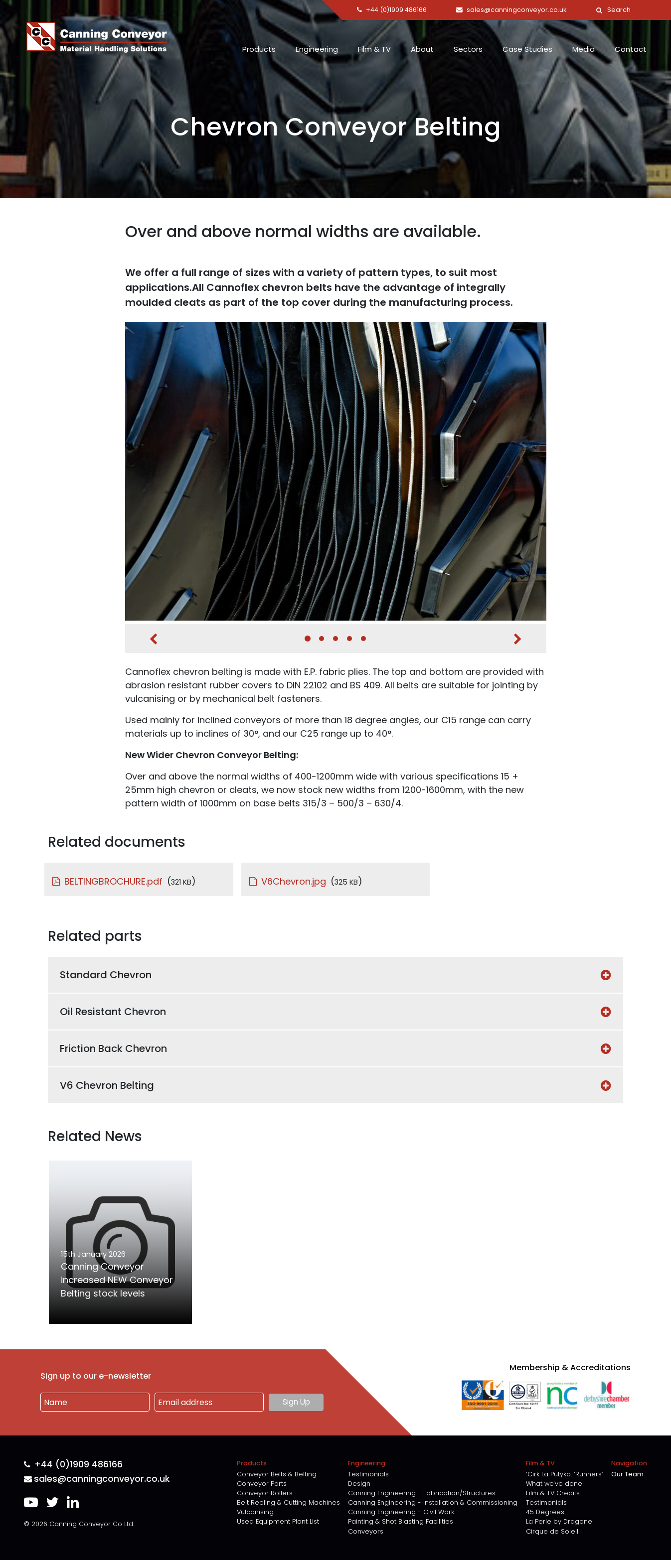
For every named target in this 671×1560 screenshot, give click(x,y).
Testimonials (368, 1474)
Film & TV (374, 49)
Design (359, 1483)
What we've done (554, 1483)
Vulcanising (255, 1512)
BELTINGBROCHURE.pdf (113, 881)
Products (259, 49)
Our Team (627, 1474)
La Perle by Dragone (559, 1521)
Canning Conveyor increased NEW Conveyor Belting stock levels (117, 1280)
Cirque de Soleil (552, 1531)
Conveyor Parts (262, 1483)
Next (517, 639)
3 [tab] (335, 638)
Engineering (317, 49)
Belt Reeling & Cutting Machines (288, 1502)
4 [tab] (349, 638)
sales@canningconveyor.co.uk (96, 1479)
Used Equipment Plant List (278, 1521)
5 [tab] (363, 638)
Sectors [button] (468, 49)
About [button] (422, 49)
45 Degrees (545, 1512)
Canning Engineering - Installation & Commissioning (432, 1502)
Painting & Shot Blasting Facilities (400, 1521)
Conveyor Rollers (265, 1493)
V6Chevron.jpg (293, 881)
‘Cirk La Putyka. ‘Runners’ (564, 1474)
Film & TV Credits (553, 1493)
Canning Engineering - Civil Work (401, 1512)
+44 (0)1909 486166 (73, 1464)
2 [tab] (322, 638)
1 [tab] (308, 638)
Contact (631, 49)
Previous (153, 639)
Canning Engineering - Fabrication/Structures (422, 1493)
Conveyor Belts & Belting (277, 1474)
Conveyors (365, 1531)
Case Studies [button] (527, 49)
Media (583, 49)
